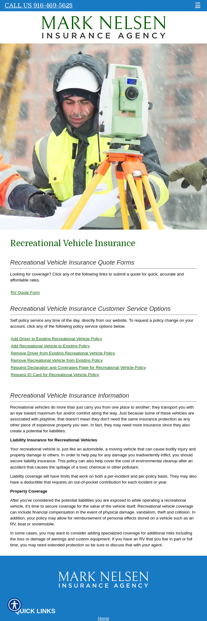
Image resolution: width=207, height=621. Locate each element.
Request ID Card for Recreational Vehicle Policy (55, 374)
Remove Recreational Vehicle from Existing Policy (57, 360)
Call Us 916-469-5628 (39, 5)
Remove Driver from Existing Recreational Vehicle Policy (63, 353)
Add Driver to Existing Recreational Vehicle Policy (56, 338)
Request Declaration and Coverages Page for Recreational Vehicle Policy (78, 367)
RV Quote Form (25, 292)
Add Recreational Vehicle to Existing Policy (50, 346)
